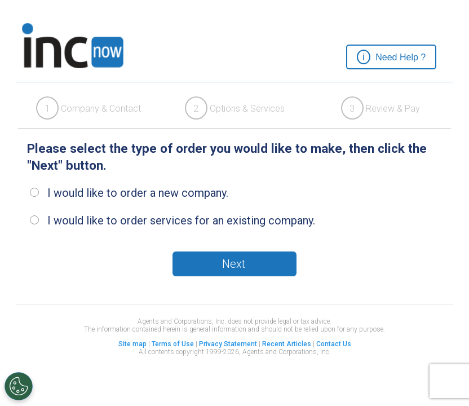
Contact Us (333, 344)
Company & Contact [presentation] (88, 108)
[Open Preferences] (19, 386)
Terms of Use (173, 344)
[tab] (89, 108)
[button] (391, 57)
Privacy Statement (228, 344)
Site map (132, 344)
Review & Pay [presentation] (380, 108)
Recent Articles (286, 344)
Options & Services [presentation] (235, 108)
